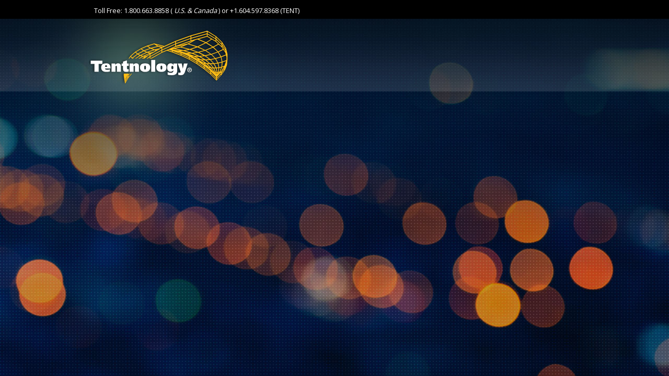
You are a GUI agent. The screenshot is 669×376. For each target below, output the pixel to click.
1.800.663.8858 (146, 10)
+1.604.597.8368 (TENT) (264, 10)
